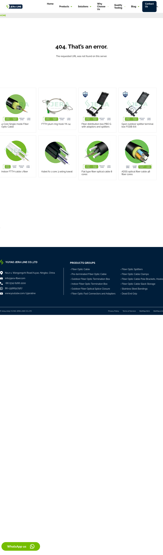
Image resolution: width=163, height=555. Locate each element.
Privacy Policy (113, 311)
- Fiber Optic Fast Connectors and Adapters (92, 293)
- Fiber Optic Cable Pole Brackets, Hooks (141, 279)
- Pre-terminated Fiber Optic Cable (88, 274)
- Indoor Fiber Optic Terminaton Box (88, 284)
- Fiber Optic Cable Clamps (134, 274)
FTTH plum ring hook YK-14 (55, 124)
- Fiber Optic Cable (80, 269)
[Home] (14, 6)
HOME (3, 15)
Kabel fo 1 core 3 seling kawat (56, 171)
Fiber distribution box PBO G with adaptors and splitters (96, 125)
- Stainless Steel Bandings (134, 288)
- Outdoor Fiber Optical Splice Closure (90, 288)
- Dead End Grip (128, 293)
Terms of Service (129, 311)
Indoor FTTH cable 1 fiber (14, 171)
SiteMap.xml (158, 311)
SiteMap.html (144, 311)
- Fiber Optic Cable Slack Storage (137, 284)
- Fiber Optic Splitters (131, 269)
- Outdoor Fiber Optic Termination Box (90, 279)
